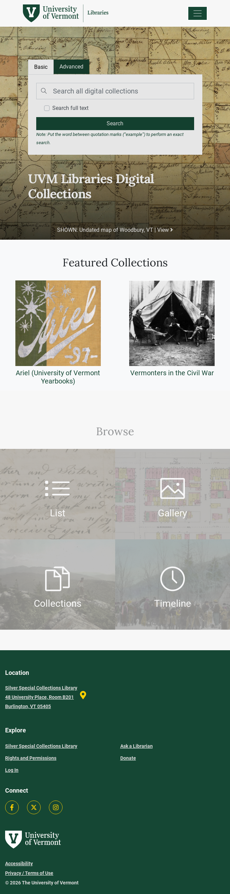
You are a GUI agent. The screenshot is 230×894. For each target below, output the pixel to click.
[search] (115, 123)
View (165, 230)
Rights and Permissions (30, 758)
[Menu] (197, 13)
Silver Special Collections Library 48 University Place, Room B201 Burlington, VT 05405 (41, 697)
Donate (128, 758)
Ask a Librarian (136, 746)
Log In (11, 770)
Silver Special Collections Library (41, 746)
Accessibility (19, 863)
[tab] (71, 67)
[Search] (115, 91)
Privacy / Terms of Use (29, 873)
